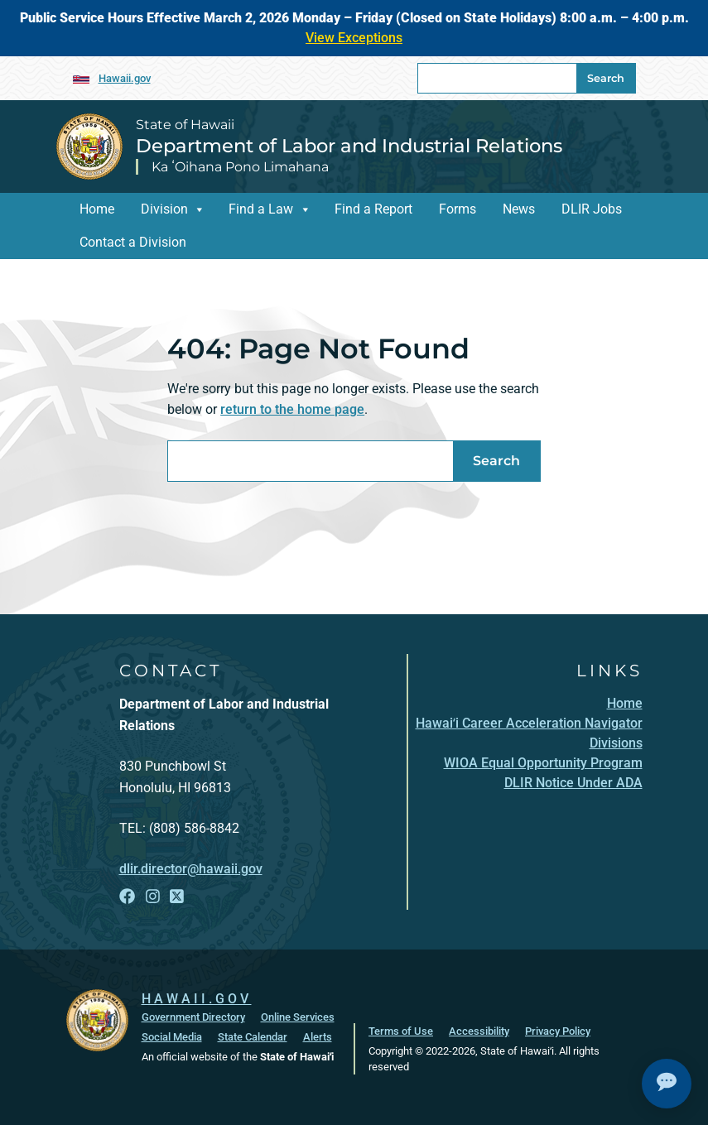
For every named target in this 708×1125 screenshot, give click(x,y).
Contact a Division (132, 242)
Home (96, 209)
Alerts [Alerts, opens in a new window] (317, 1037)
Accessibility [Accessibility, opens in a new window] (479, 1031)
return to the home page (292, 409)
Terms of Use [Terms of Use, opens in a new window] (400, 1031)
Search (605, 78)
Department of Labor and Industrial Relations (349, 145)
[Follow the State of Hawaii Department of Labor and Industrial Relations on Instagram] (153, 896)
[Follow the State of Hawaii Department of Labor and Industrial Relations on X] (177, 896)
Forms (457, 209)
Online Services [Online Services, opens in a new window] (298, 1017)
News (519, 209)
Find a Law (261, 209)
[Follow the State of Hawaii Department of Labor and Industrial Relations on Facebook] (127, 896)
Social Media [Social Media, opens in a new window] (172, 1037)
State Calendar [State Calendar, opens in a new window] (252, 1037)
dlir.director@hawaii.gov (190, 869)
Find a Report (373, 209)
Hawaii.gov (125, 78)
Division (164, 209)
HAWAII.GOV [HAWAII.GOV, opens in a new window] (197, 999)
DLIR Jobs (591, 209)
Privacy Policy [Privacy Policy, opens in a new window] (557, 1031)
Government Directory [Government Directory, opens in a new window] (193, 1017)
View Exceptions (354, 38)
